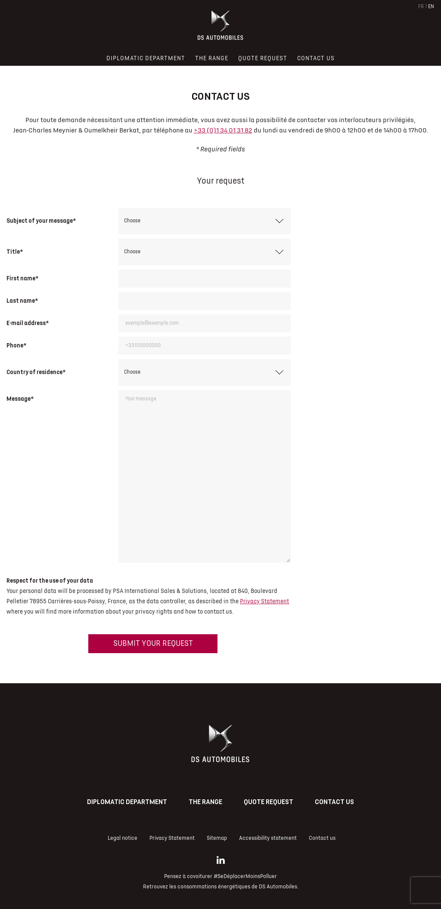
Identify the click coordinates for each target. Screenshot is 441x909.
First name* (22, 278)
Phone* (16, 345)
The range (205, 802)
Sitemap (217, 838)
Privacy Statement (264, 601)
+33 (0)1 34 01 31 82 (223, 130)
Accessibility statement (268, 838)
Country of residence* (35, 372)
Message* (20, 399)
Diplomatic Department (127, 802)
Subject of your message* (41, 221)
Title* (14, 252)
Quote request (268, 802)
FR (421, 6)
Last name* (22, 301)
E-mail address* (27, 323)
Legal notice (122, 838)
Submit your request (153, 643)
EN (431, 6)
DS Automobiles (278, 887)
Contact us (334, 802)
